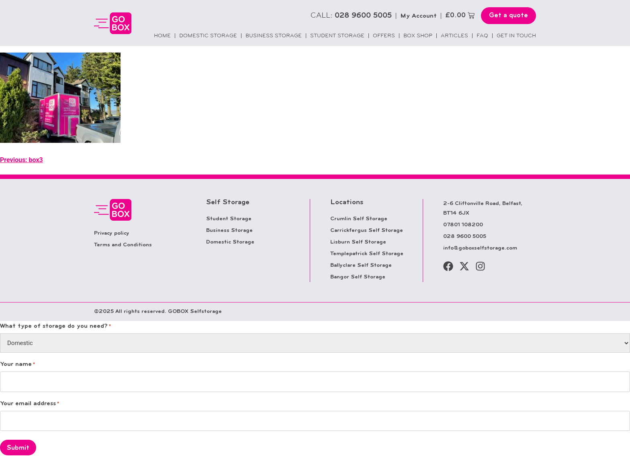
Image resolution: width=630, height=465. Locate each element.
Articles (454, 35)
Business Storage (273, 35)
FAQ (482, 35)
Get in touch (516, 35)
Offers (384, 35)
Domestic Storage (208, 35)
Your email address (29, 404)
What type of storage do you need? (55, 326)
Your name (17, 365)
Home (162, 35)
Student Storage (337, 35)
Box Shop (417, 35)
